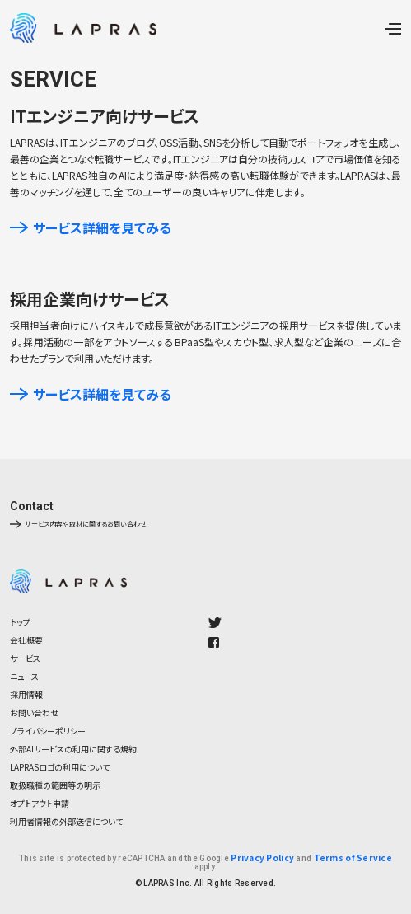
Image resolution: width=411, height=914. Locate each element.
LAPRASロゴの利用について (60, 767)
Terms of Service (353, 857)
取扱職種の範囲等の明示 (55, 785)
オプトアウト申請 (39, 803)
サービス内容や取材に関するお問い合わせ (78, 524)
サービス (25, 658)
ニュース (24, 676)
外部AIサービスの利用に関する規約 (73, 749)
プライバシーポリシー (48, 730)
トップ (20, 622)
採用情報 (26, 694)
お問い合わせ (34, 712)
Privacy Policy (262, 857)
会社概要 (26, 640)
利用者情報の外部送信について (66, 821)
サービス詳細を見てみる (90, 227)
